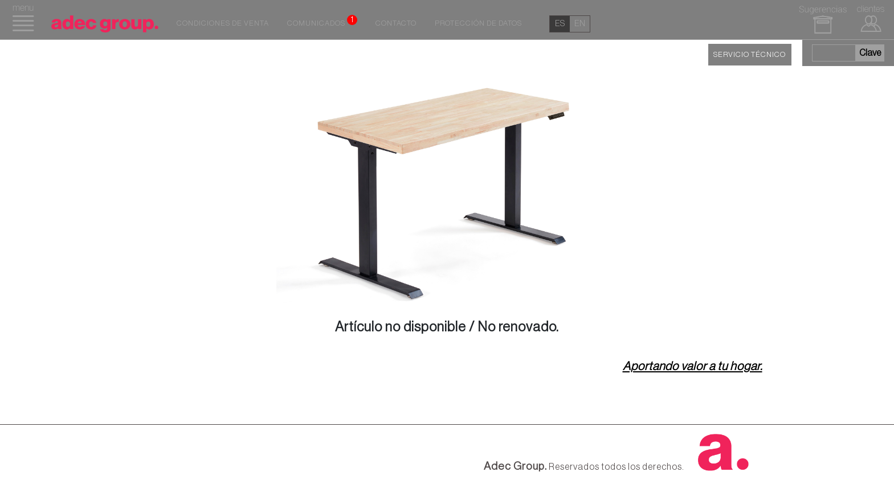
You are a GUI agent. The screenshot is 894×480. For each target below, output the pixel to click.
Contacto (396, 23)
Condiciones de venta (223, 23)
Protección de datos (478, 23)
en (579, 23)
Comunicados (322, 21)
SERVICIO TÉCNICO (749, 54)
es (560, 23)
